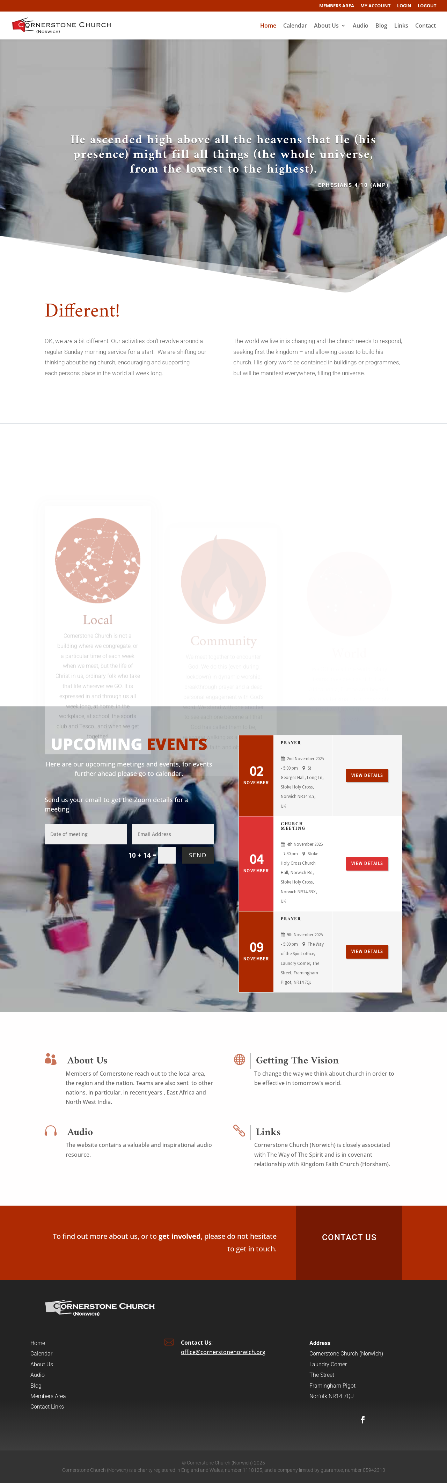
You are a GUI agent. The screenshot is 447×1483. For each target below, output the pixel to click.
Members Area (336, 6)
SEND (198, 855)
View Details (367, 775)
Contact (425, 26)
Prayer (291, 743)
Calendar (295, 26)
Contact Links (47, 1406)
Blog (381, 26)
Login (404, 6)
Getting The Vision (297, 1061)
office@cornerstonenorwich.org (223, 1352)
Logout (427, 6)
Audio (360, 26)
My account (375, 6)
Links (401, 26)
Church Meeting (293, 826)
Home (268, 26)
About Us (326, 26)
